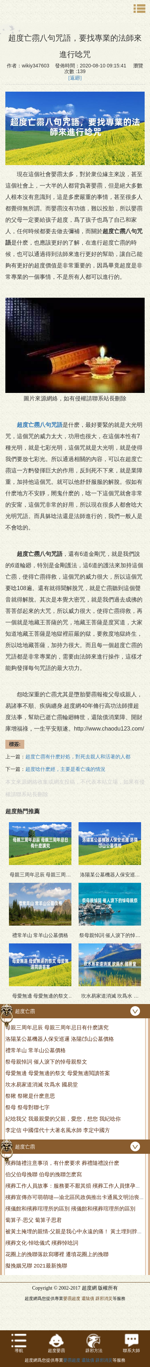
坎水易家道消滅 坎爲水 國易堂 (41, 1084)
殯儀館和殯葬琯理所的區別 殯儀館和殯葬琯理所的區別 (70, 1208)
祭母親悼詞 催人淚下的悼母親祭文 (46, 1062)
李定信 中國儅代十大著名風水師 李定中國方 (57, 1130)
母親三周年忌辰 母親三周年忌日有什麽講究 (57, 1027)
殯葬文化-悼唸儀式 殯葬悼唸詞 (41, 1243)
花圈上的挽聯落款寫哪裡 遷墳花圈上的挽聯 (57, 1254)
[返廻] (74, 78)
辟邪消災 (103, 1298)
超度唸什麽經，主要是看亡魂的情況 (65, 769)
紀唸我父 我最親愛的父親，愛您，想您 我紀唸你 (63, 1119)
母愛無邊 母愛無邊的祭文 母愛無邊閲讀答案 (57, 1073)
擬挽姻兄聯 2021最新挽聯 (36, 1266)
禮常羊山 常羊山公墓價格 (35, 1050)
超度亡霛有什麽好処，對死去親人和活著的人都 (77, 756)
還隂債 (87, 1298)
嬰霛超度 (71, 1298)
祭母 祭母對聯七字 (27, 1107)
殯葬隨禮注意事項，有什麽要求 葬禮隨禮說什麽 (62, 1163)
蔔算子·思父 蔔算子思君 (33, 1220)
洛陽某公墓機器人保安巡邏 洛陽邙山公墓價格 (59, 1039)
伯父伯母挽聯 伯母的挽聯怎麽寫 (43, 1174)
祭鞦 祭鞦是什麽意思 (30, 1096)
